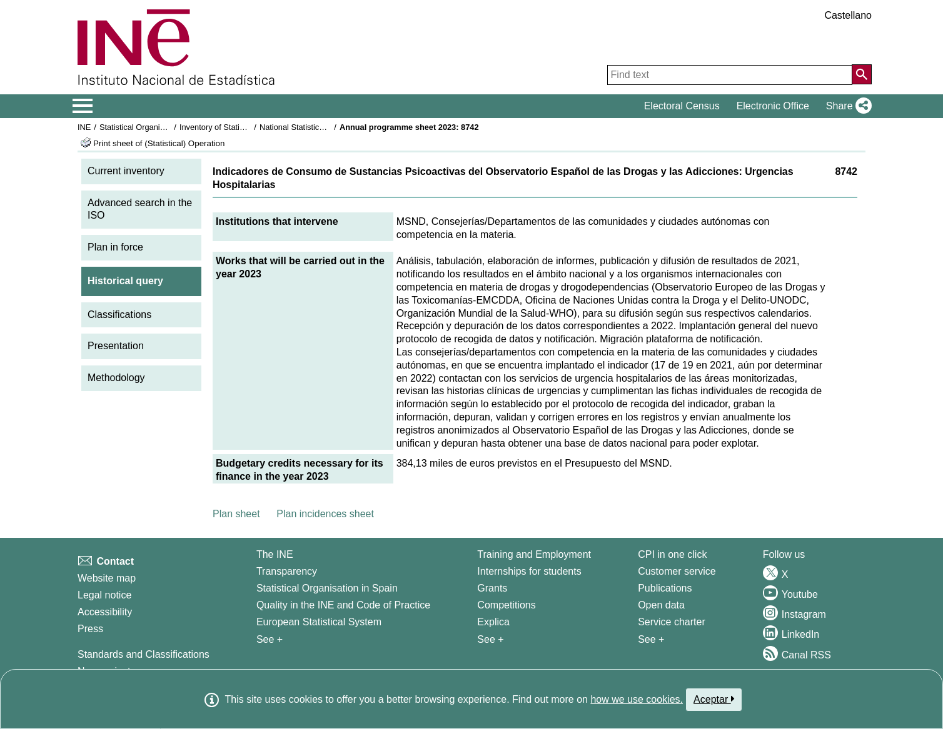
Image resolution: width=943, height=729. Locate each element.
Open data (661, 605)
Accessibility (105, 612)
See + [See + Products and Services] (651, 639)
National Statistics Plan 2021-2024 (321, 127)
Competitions (506, 605)
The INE (274, 554)
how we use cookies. (636, 699)
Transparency (286, 571)
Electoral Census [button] (682, 106)
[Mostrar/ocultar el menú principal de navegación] (82, 106)
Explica (493, 622)
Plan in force (115, 247)
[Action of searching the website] (862, 74)
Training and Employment (534, 554)
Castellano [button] (848, 15)
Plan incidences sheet (325, 513)
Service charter (671, 622)
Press (90, 628)
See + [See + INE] (269, 639)
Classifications (119, 314)
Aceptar (713, 699)
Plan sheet (236, 513)
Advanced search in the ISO (140, 209)
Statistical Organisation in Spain (156, 127)
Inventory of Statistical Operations (239, 127)
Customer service (676, 571)
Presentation (116, 345)
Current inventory (126, 171)
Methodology (116, 377)
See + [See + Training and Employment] (490, 639)
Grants (492, 588)
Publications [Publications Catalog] (665, 588)
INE (84, 127)
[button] (846, 106)
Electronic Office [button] (773, 106)
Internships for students (529, 571)
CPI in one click (672, 554)
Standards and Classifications (143, 654)
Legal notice (104, 595)
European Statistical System (318, 622)
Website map (107, 578)
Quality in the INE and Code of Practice (343, 605)
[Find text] (729, 75)
